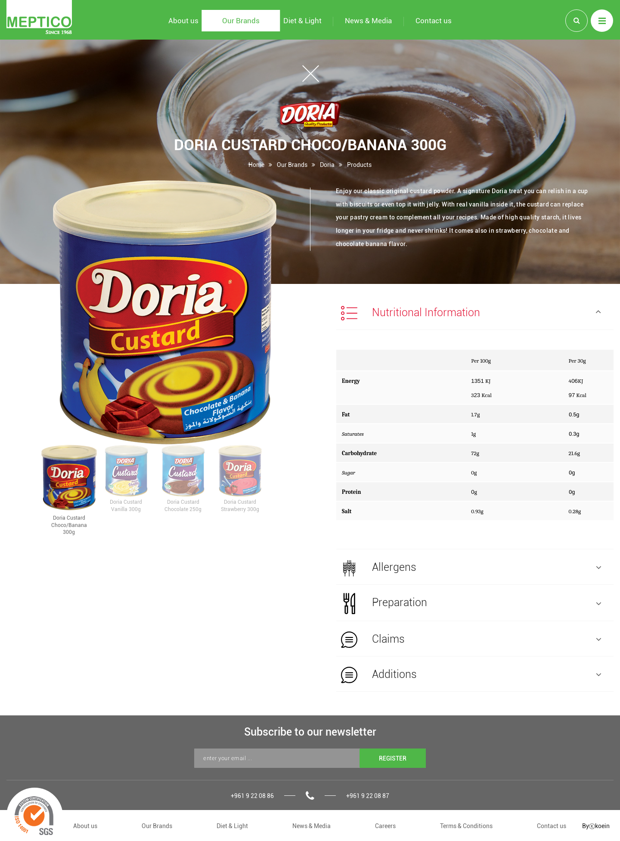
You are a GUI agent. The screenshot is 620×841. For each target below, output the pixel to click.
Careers (385, 826)
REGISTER (392, 758)
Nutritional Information (471, 313)
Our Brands (292, 164)
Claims (471, 640)
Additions (471, 675)
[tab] (475, 312)
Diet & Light (232, 826)
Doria (327, 164)
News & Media (311, 826)
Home (256, 164)
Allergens (471, 568)
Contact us (551, 826)
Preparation (471, 603)
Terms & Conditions (466, 826)
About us (85, 826)
